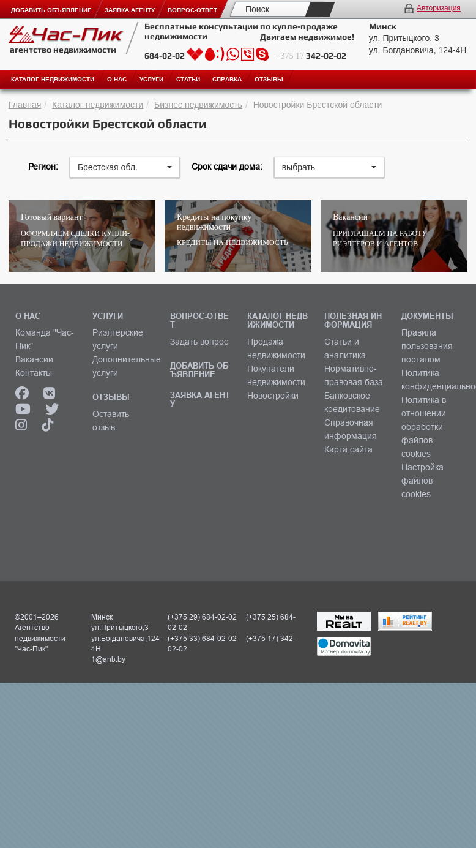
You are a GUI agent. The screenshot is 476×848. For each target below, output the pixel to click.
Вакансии (34, 359)
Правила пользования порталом (427, 346)
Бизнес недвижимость (198, 105)
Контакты (33, 373)
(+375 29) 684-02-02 (202, 616)
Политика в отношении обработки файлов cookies (423, 427)
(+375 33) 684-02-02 (202, 638)
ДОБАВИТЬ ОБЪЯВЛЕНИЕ (199, 370)
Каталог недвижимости (97, 105)
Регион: (43, 166)
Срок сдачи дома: (227, 166)
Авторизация (439, 8)
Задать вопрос (199, 342)
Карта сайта (348, 449)
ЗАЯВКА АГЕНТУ (200, 399)
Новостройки (273, 395)
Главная (25, 105)
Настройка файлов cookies (422, 480)
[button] (125, 167)
